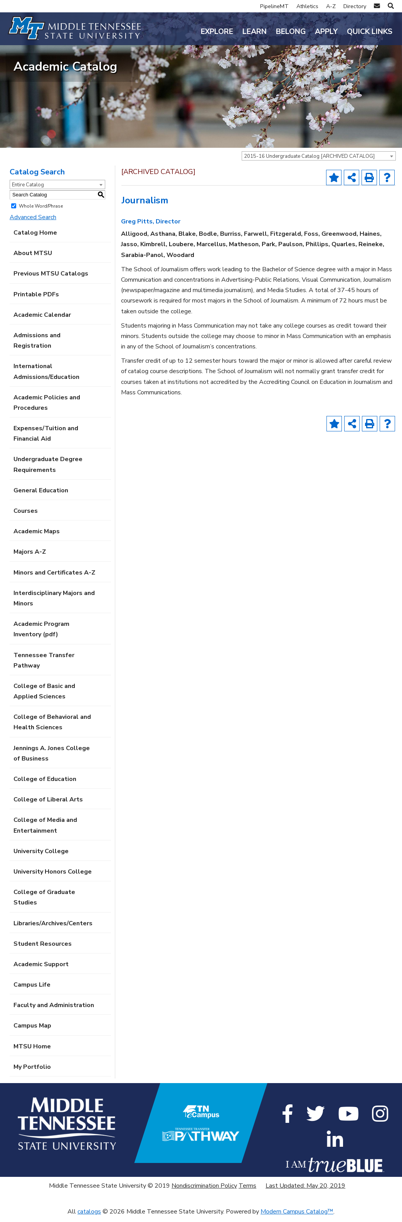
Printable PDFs (36, 299)
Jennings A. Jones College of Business (51, 758)
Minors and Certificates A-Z (54, 577)
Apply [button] (326, 32)
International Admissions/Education (46, 376)
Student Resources (42, 949)
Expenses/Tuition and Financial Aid (45, 438)
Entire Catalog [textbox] (28, 189)
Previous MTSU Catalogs (50, 279)
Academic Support (41, 969)
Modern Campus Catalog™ (297, 1216)
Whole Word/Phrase (41, 211)
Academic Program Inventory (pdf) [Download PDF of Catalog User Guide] (41, 634)
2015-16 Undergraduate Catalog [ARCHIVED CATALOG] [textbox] (309, 161)
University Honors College (52, 877)
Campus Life (31, 990)
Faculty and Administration (53, 1010)
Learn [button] (254, 32)
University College (41, 856)
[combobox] (319, 161)
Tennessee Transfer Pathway (43, 665)
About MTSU (32, 258)
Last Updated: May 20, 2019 (305, 1191)
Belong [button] (291, 32)
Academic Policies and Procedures (46, 407)
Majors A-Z (29, 557)
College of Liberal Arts (48, 805)
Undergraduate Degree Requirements (47, 469)
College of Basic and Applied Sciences (44, 696)
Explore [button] (217, 32)
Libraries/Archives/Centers (53, 928)
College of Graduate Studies (44, 902)
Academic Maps (36, 536)
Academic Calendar (42, 320)
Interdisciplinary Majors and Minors (54, 603)
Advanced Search (33, 222)
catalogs (89, 1216)
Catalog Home (35, 238)
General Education (40, 495)
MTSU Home (32, 1051)
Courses (25, 516)
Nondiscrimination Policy (204, 1191)
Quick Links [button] (369, 32)
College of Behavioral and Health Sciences (52, 727)
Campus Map (32, 1031)
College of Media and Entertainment (45, 830)
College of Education (44, 784)
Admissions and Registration (37, 345)
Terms (247, 1191)
